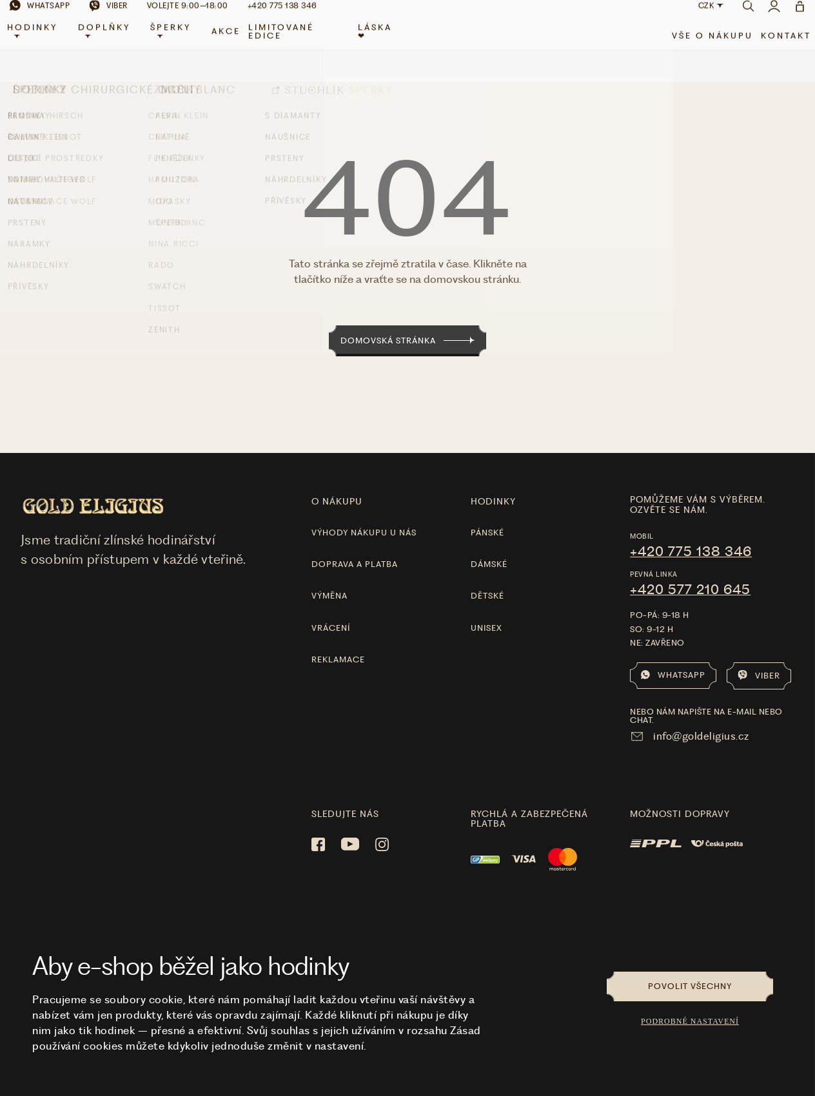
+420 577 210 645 (690, 571)
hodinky (493, 483)
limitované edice (286, 43)
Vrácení (330, 609)
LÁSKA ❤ (376, 43)
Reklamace (338, 641)
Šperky (176, 41)
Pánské (487, 514)
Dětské (487, 577)
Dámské (489, 546)
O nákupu (336, 483)
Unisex (486, 609)
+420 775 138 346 (691, 533)
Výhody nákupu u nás (364, 514)
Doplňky (112, 41)
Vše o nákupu (702, 47)
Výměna (329, 577)
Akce (230, 43)
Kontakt (776, 47)
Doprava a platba (354, 546)
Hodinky (42, 41)
